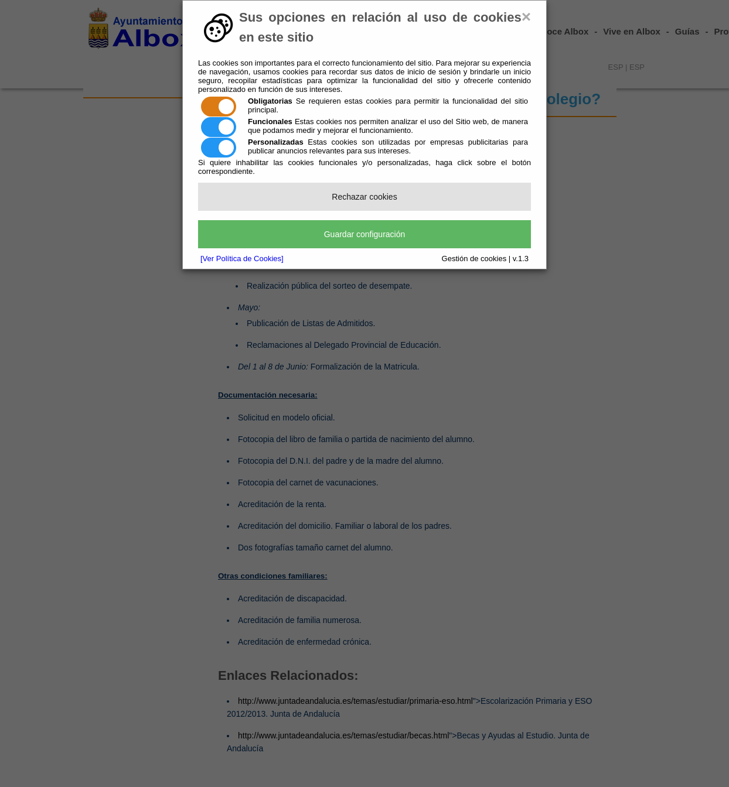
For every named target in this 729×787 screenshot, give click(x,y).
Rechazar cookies (364, 196)
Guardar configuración (365, 234)
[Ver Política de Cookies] (242, 258)
